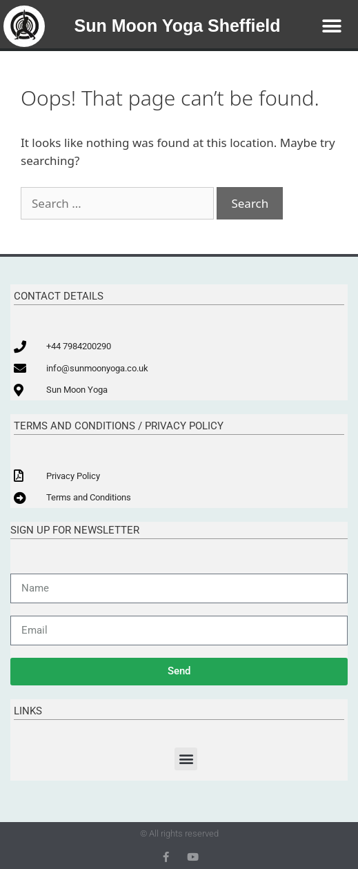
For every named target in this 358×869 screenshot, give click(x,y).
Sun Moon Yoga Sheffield (177, 25)
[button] (332, 25)
